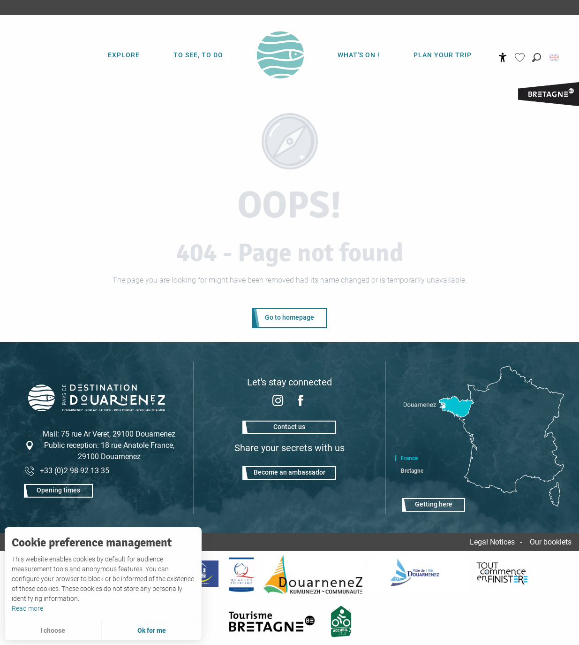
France (409, 458)
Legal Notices (492, 542)
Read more (27, 608)
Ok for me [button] (151, 630)
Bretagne (412, 471)
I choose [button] (52, 630)
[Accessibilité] (503, 57)
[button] (536, 57)
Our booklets (550, 542)
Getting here (433, 504)
